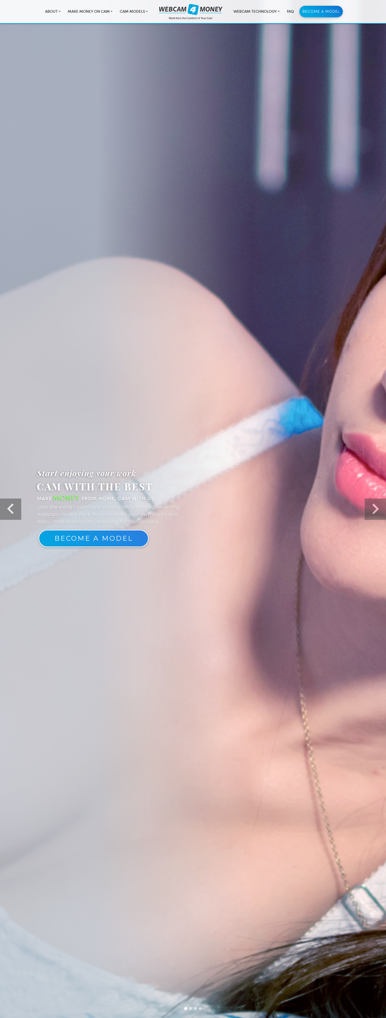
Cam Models (132, 13)
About (51, 13)
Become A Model (93, 538)
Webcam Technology (255, 13)
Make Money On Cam (89, 13)
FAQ (290, 13)
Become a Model (321, 13)
